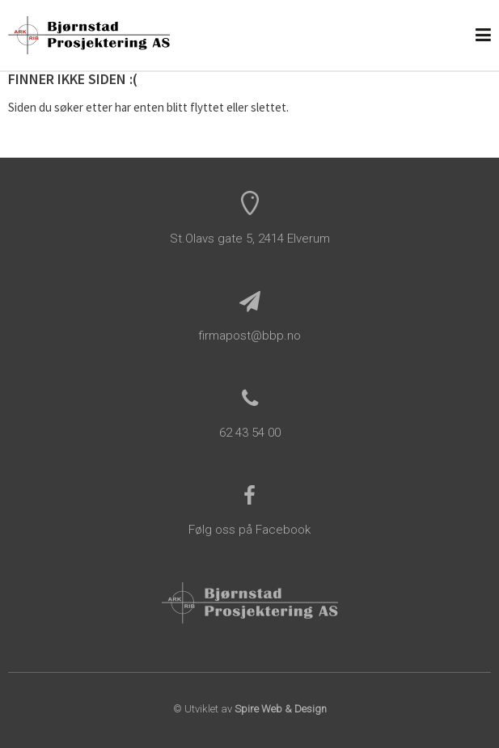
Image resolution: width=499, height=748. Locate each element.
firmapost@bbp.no (249, 335)
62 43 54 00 (250, 432)
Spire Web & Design (281, 709)
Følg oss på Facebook (249, 529)
